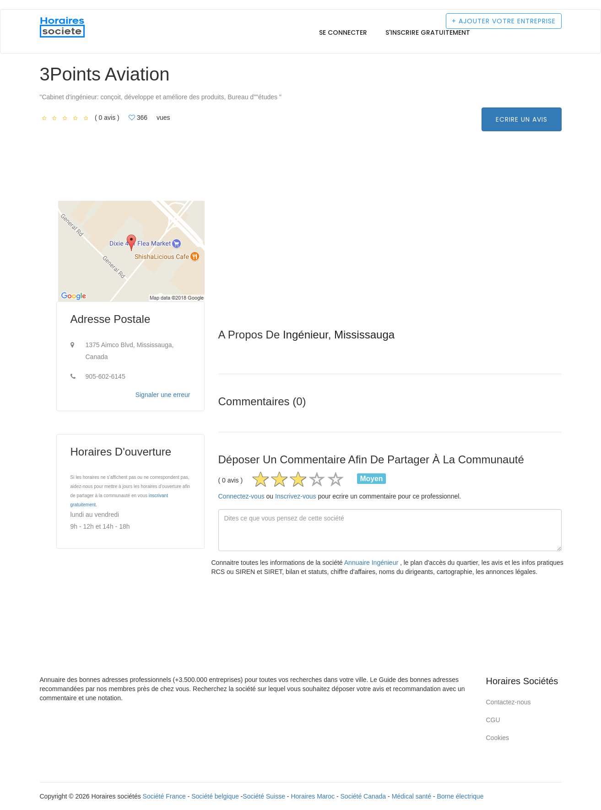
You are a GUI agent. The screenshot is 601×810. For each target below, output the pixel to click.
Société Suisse (264, 796)
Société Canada (363, 796)
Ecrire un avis (521, 119)
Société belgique (215, 796)
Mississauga (364, 334)
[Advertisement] (390, 265)
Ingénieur (305, 334)
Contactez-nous (508, 702)
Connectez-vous (241, 496)
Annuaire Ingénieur (372, 562)
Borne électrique (460, 796)
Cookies (497, 737)
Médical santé (411, 796)
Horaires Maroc (313, 796)
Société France (164, 796)
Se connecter (343, 32)
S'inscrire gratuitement (427, 32)
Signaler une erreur (162, 394)
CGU (493, 720)
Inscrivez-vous (295, 496)
